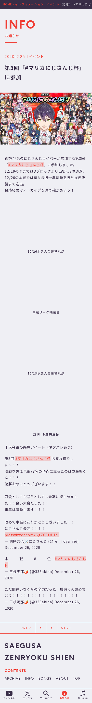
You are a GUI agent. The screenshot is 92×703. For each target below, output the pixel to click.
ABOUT (62, 678)
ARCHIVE (12, 678)
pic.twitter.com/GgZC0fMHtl (32, 534)
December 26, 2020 (22, 547)
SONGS (45, 678)
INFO (29, 678)
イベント (36, 56)
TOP (76, 678)
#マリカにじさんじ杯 (26, 164)
